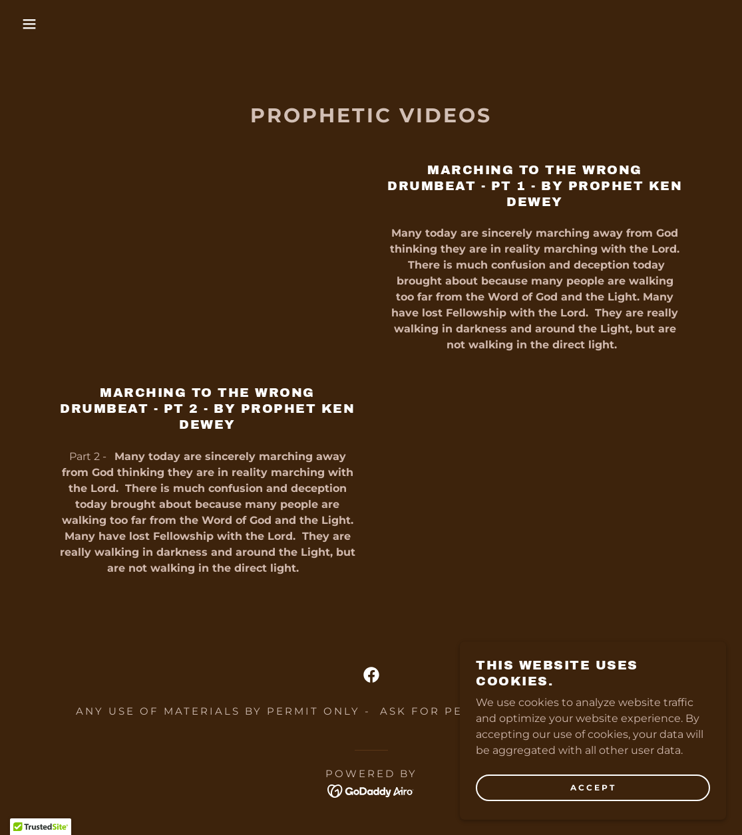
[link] (371, 674)
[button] (37, 24)
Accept (593, 787)
